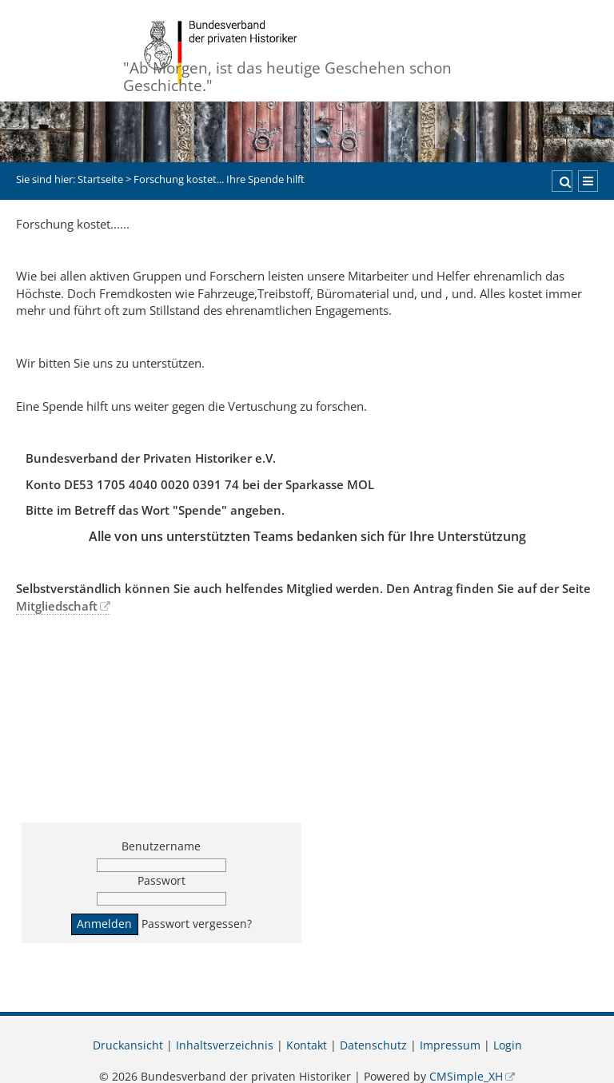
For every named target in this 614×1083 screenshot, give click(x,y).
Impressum (450, 1045)
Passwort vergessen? (197, 924)
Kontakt (306, 1045)
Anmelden (104, 924)
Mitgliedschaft (57, 606)
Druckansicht (128, 1045)
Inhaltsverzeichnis (224, 1045)
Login (507, 1045)
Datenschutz (373, 1045)
